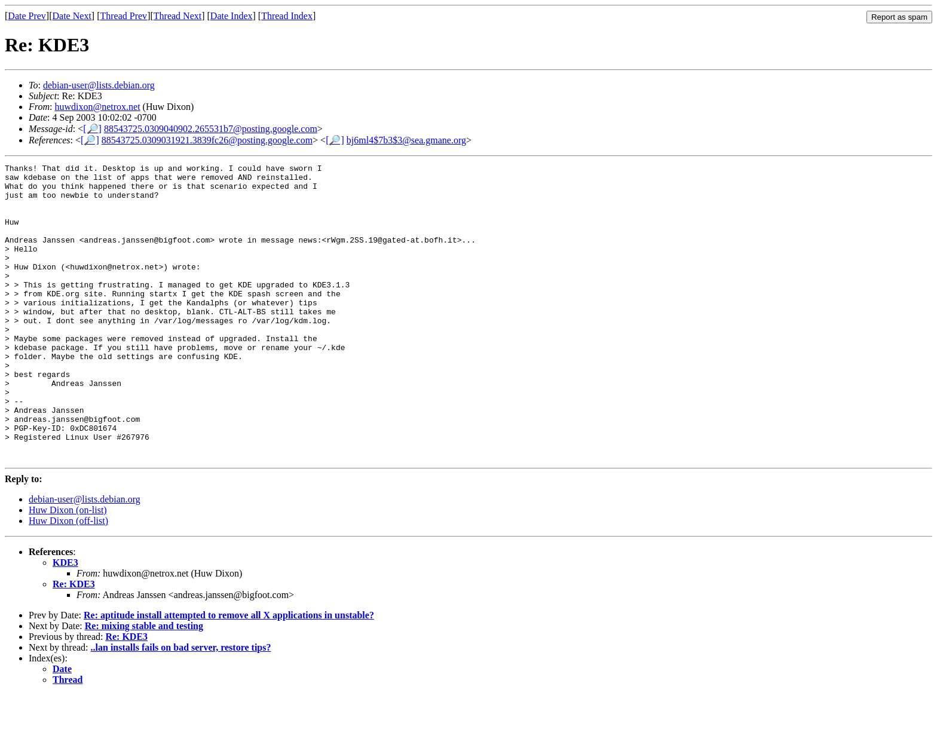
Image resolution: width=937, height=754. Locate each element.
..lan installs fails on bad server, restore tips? (181, 706)
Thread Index (287, 16)
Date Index (231, 16)
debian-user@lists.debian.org (99, 85)
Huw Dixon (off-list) (68, 580)
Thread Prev (123, 16)
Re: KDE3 (74, 643)
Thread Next (177, 16)
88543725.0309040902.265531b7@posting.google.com (210, 129)
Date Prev (27, 16)
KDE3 (65, 622)
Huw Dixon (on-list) (68, 569)
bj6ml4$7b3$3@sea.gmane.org (406, 140)
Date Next (72, 16)
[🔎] (92, 129)
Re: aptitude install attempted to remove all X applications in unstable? (229, 674)
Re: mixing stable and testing (144, 685)
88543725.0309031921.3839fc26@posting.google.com (207, 140)
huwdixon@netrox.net (97, 107)
